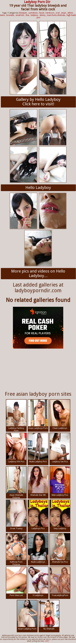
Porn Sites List (16, 582)
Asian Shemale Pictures (16, 482)
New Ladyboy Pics (60, 481)
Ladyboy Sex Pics (60, 448)
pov (38, 17)
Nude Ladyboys (38, 548)
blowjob (23, 13)
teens (2, 15)
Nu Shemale (49, 615)
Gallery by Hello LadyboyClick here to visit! (38, 101)
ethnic (70, 13)
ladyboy (34, 15)
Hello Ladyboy (38, 187)
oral (58, 13)
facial (41, 13)
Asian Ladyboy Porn (27, 615)
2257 (47, 641)
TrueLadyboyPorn (60, 582)
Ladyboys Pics (38, 515)
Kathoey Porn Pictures (16, 549)
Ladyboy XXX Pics (16, 448)
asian (63, 13)
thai (27, 15)
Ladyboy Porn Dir (37, 2)
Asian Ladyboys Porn (38, 414)
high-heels (71, 15)
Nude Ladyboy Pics (38, 448)
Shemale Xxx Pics (60, 548)
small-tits (20, 15)
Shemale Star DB (38, 481)
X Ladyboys (38, 582)
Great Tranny (16, 515)
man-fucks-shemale (56, 15)
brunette (10, 15)
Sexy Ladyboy (60, 515)
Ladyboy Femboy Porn (16, 416)
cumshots (33, 13)
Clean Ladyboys (60, 414)
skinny (42, 15)
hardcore (50, 13)
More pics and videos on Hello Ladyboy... (38, 273)
